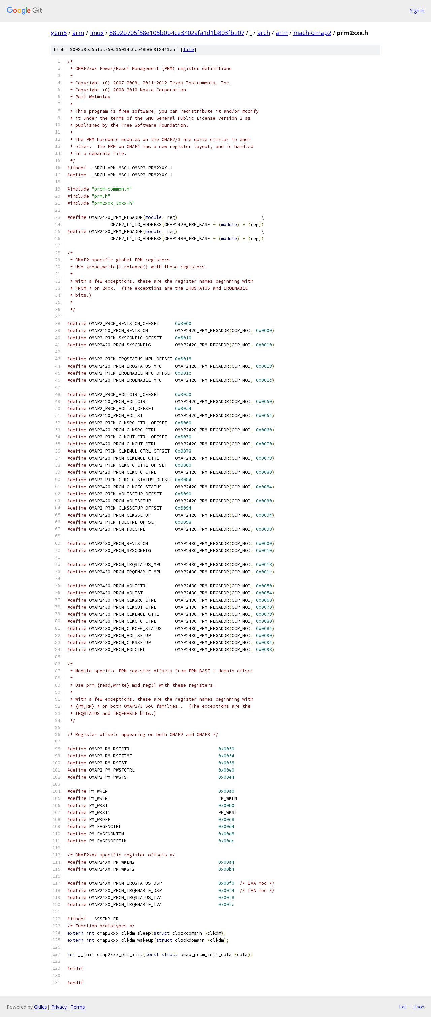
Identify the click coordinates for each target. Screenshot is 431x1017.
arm (78, 33)
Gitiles (40, 1007)
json (418, 1007)
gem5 (59, 33)
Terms (78, 1007)
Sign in (417, 10)
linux (97, 33)
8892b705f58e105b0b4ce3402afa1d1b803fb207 (176, 33)
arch (263, 33)
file (188, 49)
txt (403, 1007)
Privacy (59, 1007)
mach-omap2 (312, 33)
